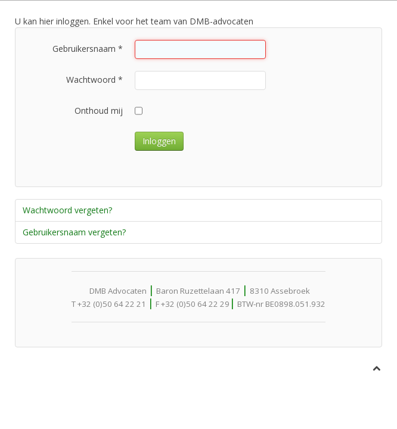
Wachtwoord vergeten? (67, 210)
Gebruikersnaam (87, 48)
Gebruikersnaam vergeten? (74, 232)
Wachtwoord (94, 79)
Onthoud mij (99, 110)
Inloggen (159, 141)
